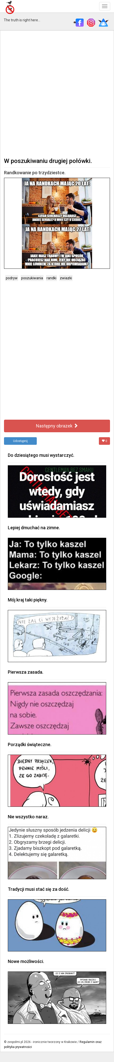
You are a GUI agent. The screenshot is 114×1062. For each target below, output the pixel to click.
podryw (12, 278)
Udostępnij (20, 441)
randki (51, 278)
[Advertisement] (57, 93)
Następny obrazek (57, 425)
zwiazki (66, 278)
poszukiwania (32, 278)
